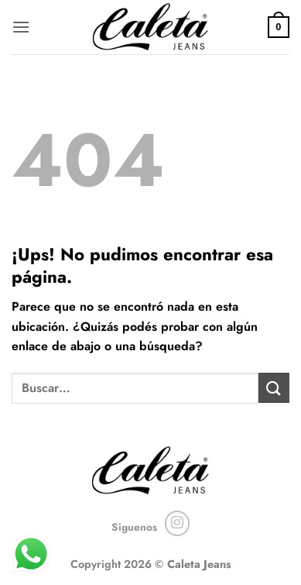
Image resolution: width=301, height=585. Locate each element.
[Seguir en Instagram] (177, 523)
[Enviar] (273, 388)
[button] (21, 27)
